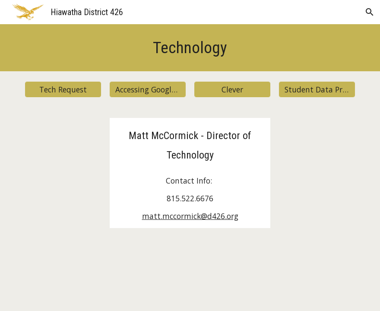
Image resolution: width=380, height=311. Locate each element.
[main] (190, 48)
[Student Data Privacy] (317, 89)
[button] (369, 12)
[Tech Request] (63, 89)
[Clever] (232, 89)
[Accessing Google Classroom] (147, 89)
